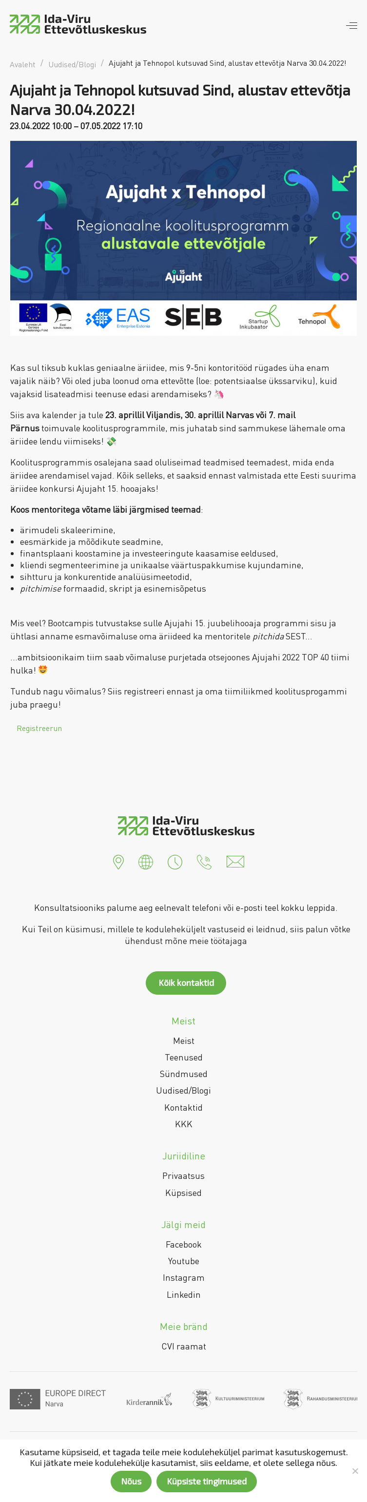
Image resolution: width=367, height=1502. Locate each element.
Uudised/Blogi (183, 1090)
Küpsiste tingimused (207, 1481)
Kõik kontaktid (186, 982)
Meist (183, 1040)
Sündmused (184, 1073)
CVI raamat (183, 1346)
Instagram (184, 1277)
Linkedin (184, 1294)
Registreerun (39, 728)
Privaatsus (183, 1175)
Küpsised (183, 1192)
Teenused (184, 1057)
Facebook (184, 1244)
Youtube (183, 1260)
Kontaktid (183, 1107)
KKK (184, 1123)
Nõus (131, 1481)
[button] (118, 860)
